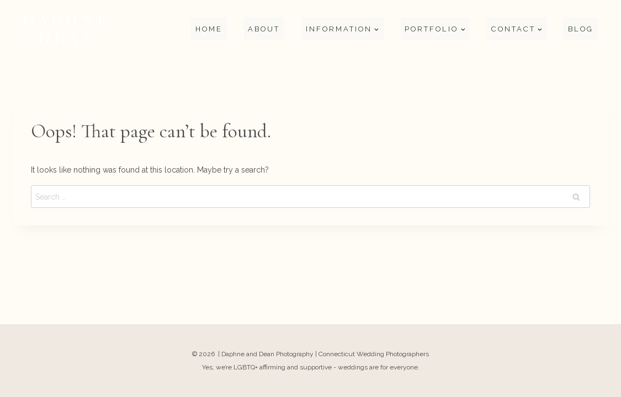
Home (208, 29)
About (264, 29)
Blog (580, 29)
